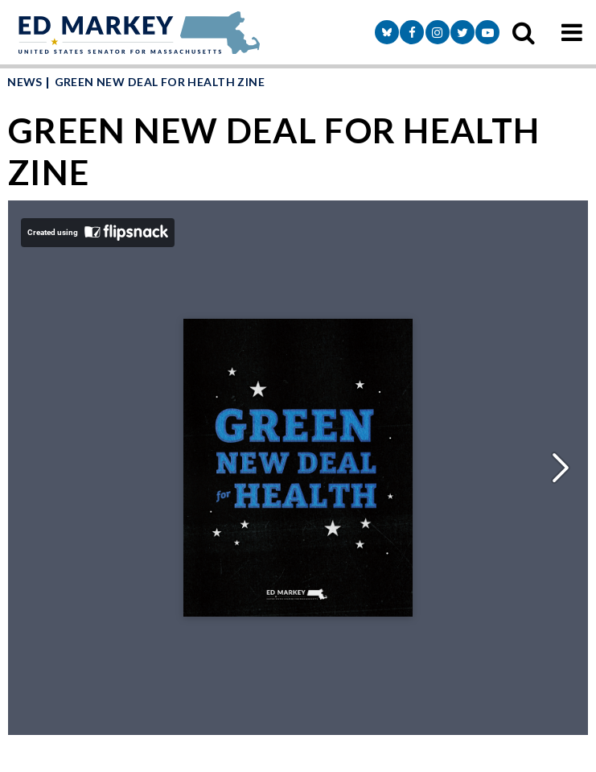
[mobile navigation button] (572, 32)
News (25, 82)
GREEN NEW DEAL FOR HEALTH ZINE (160, 82)
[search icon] (523, 32)
